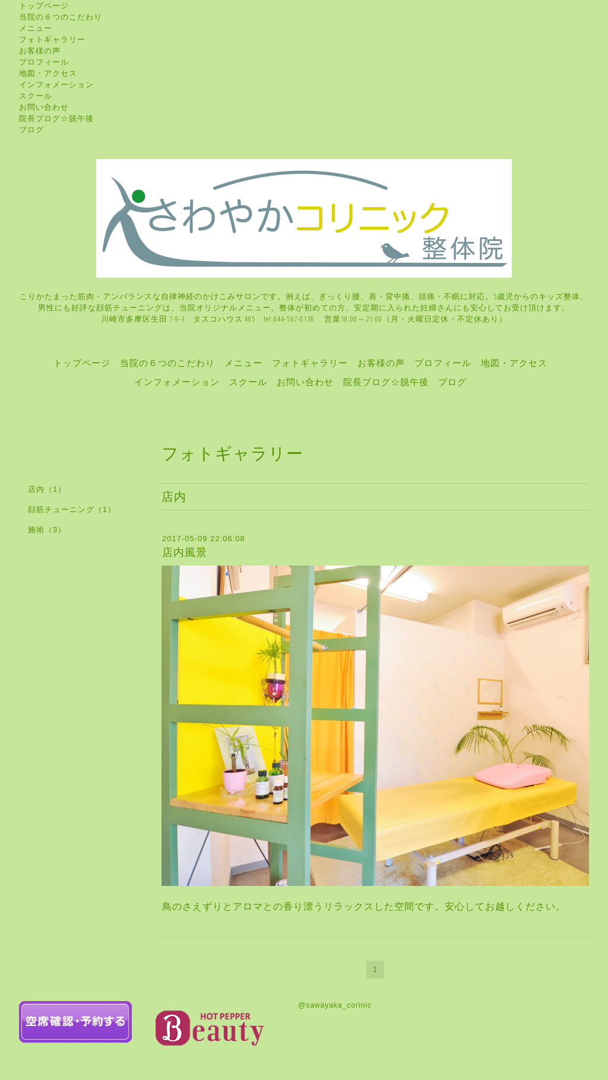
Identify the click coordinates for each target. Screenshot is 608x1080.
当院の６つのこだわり (60, 16)
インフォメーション (56, 84)
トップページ (44, 5)
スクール (35, 95)
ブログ (31, 129)
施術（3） (47, 529)
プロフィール (44, 61)
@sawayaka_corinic (335, 1005)
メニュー (35, 28)
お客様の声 (40, 50)
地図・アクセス (48, 73)
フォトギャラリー (52, 39)
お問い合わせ (44, 106)
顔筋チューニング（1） (72, 509)
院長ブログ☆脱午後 (56, 118)
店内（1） (47, 489)
